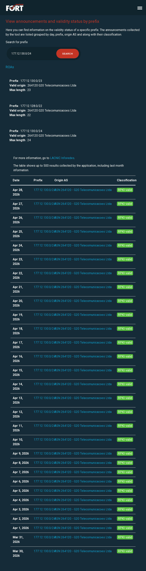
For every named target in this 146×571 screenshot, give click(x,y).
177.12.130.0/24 (45, 190)
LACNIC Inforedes (62, 158)
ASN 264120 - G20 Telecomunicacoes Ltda (83, 190)
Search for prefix (17, 42)
